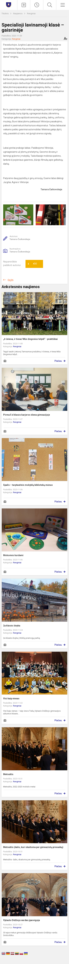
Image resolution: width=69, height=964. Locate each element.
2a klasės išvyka (11, 625)
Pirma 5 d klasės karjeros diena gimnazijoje (26, 415)
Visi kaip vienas (11, 698)
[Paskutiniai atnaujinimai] (36, 5)
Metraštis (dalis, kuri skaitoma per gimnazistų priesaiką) (33, 847)
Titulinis (5, 13)
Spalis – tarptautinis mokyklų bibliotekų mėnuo (28, 485)
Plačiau (58, 361)
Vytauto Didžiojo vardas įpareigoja (21, 920)
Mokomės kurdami (13, 555)
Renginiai (31, 13)
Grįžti (10, 280)
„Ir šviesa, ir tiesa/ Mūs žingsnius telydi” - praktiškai (30, 339)
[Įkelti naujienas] (23, 5)
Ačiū (32, 264)
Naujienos (18, 13)
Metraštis (8, 774)
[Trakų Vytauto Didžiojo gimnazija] (8, 4)
